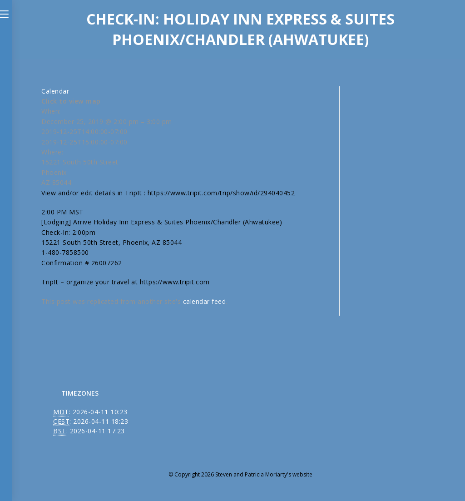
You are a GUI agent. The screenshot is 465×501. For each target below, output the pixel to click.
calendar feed (204, 301)
